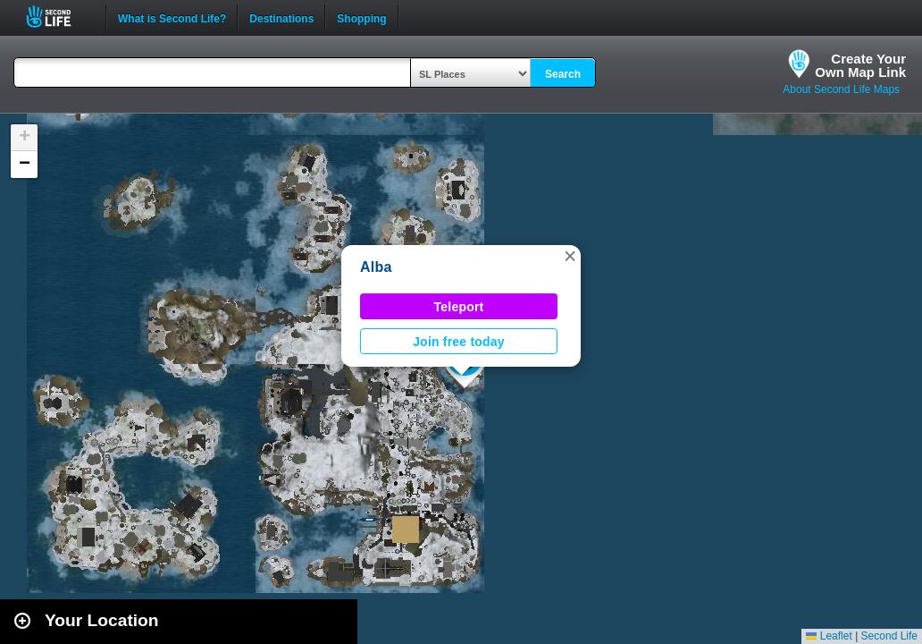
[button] (570, 256)
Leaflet (828, 636)
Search (563, 74)
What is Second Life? (172, 17)
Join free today (459, 342)
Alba (376, 267)
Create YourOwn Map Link (860, 65)
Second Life (58, 16)
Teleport (459, 307)
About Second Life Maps (841, 89)
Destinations (281, 17)
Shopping (361, 17)
